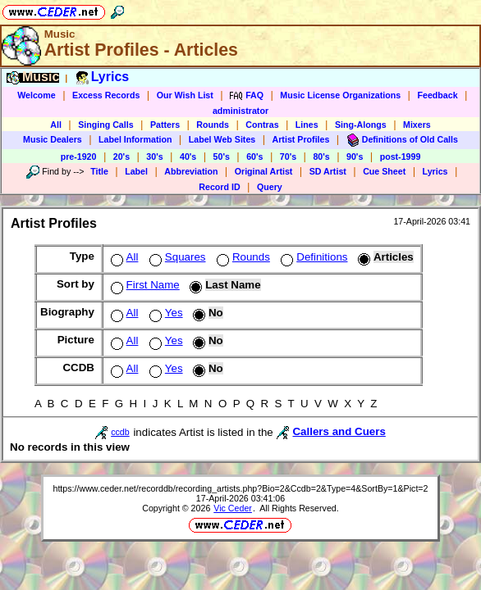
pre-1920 (79, 156)
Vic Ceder (232, 508)
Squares (176, 257)
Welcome (36, 95)
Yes (164, 312)
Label (136, 171)
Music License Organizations (340, 95)
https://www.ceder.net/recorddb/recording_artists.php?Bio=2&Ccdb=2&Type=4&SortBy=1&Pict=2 (240, 488)
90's (354, 156)
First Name (144, 285)
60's (254, 156)
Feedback (437, 95)
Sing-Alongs (361, 124)
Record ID (219, 187)
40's (188, 156)
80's (321, 156)
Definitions (312, 257)
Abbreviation (191, 171)
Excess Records (106, 95)
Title (99, 171)
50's (221, 156)
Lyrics (435, 171)
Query (269, 187)
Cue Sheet (384, 171)
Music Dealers (52, 139)
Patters (165, 124)
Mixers (417, 124)
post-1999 (400, 156)
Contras (261, 124)
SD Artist (327, 171)
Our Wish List (185, 95)
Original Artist (264, 171)
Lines (306, 124)
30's (154, 156)
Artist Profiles (301, 139)
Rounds (212, 124)
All (56, 124)
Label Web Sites (222, 139)
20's (121, 156)
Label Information (135, 139)
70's (288, 156)
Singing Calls (106, 124)
